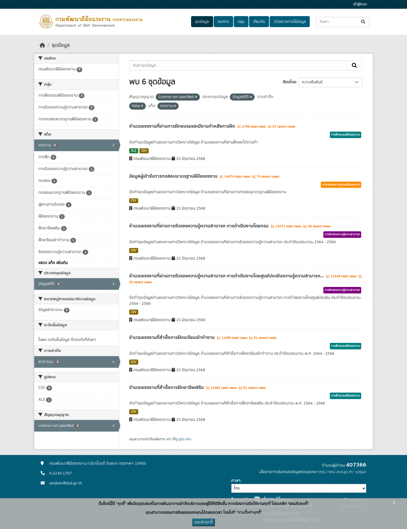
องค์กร (223, 22)
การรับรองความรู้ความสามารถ (342, 234)
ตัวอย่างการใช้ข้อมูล (290, 22)
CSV (144, 151)
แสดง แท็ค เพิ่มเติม (53, 263)
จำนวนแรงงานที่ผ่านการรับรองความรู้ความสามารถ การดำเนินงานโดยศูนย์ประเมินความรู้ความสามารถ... (227, 276)
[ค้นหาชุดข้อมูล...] (342, 22)
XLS (133, 151)
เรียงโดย (289, 82)
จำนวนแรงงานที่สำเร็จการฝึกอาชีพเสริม (167, 387)
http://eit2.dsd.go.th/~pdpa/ (342, 472)
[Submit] (364, 22)
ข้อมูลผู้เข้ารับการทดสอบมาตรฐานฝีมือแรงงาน (173, 176)
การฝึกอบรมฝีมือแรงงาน (345, 135)
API (168, 439)
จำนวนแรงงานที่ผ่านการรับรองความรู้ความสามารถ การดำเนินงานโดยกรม (199, 226)
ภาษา (235, 481)
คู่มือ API (184, 439)
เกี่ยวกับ (259, 22)
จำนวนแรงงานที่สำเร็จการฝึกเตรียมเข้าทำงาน (172, 337)
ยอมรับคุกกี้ (203, 522)
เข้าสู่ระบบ (360, 4)
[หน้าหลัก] (42, 45)
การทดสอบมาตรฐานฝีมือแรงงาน (341, 185)
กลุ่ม (241, 22)
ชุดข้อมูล (202, 22)
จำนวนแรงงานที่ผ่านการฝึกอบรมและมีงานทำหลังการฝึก (182, 126)
